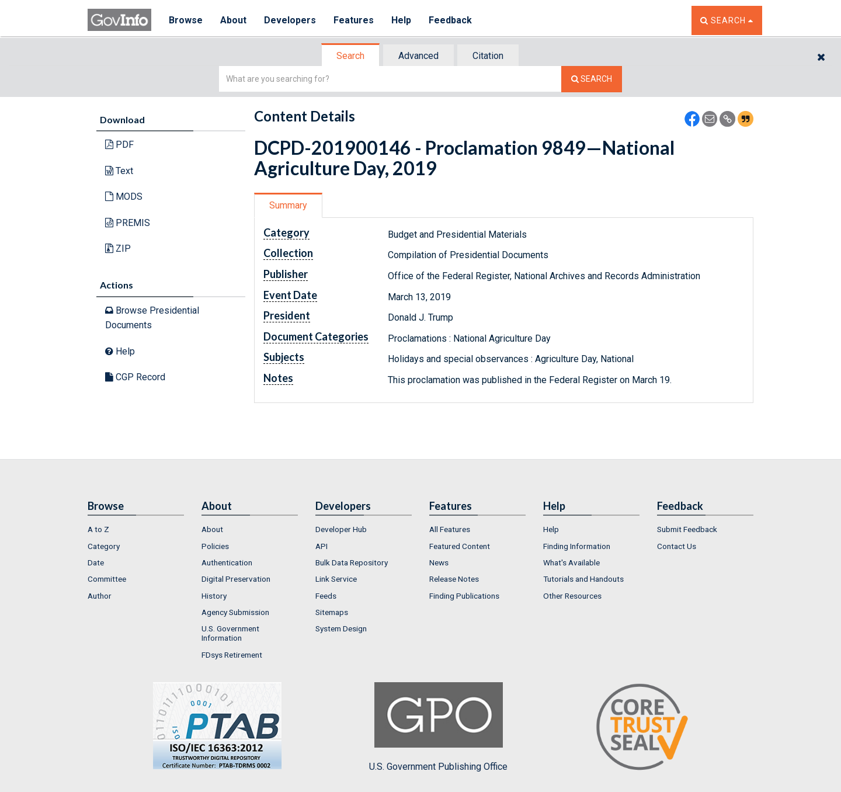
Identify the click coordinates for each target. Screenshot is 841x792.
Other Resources (572, 595)
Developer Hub (341, 529)
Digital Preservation (235, 578)
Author (100, 595)
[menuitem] (136, 529)
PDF (119, 144)
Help (401, 20)
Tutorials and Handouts (583, 578)
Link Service (336, 578)
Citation (487, 55)
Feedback (450, 20)
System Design (341, 628)
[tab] (351, 55)
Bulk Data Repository (351, 562)
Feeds (325, 595)
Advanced (418, 55)
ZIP (118, 248)
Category (104, 546)
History (214, 595)
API (321, 546)
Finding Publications (464, 595)
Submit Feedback (687, 529)
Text (119, 170)
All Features (449, 529)
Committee (107, 578)
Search (350, 55)
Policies (215, 546)
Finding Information (576, 546)
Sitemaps (331, 612)
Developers (290, 20)
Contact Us (676, 546)
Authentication (226, 562)
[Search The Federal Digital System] (591, 79)
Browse (186, 20)
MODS (124, 196)
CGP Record (135, 377)
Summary (288, 205)
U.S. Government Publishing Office (438, 727)
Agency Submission (235, 612)
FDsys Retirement (231, 654)
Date (96, 562)
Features (353, 20)
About (233, 20)
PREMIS (127, 222)
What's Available (571, 562)
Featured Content (459, 546)
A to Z (98, 529)
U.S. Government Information (230, 633)
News (439, 562)
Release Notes (454, 578)
